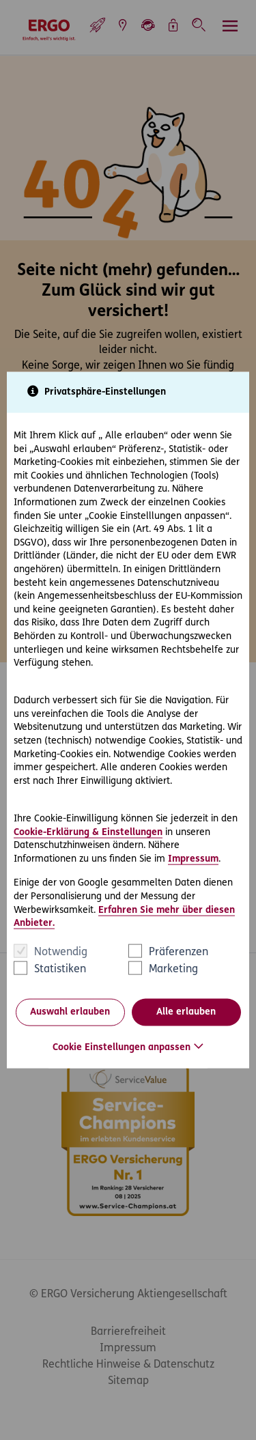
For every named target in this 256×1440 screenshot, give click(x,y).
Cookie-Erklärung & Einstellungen (88, 832)
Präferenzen (178, 951)
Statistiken (60, 968)
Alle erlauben (186, 1012)
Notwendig (60, 951)
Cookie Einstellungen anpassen (121, 1047)
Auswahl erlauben (70, 1012)
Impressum (193, 858)
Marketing (173, 968)
